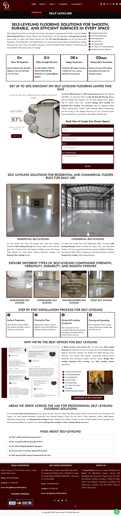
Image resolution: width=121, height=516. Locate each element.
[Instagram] (66, 500)
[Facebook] (54, 500)
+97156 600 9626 (12, 478)
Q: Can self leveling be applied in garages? (25, 446)
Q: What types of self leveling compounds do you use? (30, 455)
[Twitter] (62, 500)
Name (64, 126)
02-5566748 (53, 488)
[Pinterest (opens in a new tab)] (107, 4)
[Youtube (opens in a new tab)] (117, 4)
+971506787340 (53, 484)
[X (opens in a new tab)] (101, 4)
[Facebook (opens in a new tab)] (104, 4)
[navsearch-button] (75, 506)
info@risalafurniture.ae (16, 487)
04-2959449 (13, 483)
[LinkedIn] (58, 500)
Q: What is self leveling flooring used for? (25, 437)
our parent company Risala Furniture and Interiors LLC (45, 71)
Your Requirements (69, 153)
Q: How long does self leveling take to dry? (26, 442)
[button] (60, 437)
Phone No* (66, 135)
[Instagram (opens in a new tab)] (110, 4)
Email (64, 144)
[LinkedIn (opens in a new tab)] (113, 4)
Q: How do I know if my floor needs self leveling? (28, 451)
